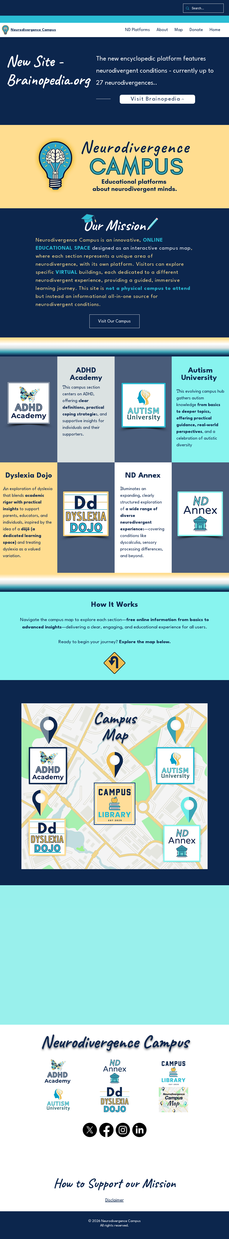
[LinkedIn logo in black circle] (139, 1130)
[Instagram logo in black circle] (123, 1130)
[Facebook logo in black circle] (106, 1130)
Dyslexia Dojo (28, 475)
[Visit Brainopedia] (157, 99)
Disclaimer (114, 1200)
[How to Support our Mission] (115, 1183)
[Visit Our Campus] (114, 321)
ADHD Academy (86, 374)
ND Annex (143, 475)
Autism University (200, 374)
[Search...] (203, 8)
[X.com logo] (90, 1130)
